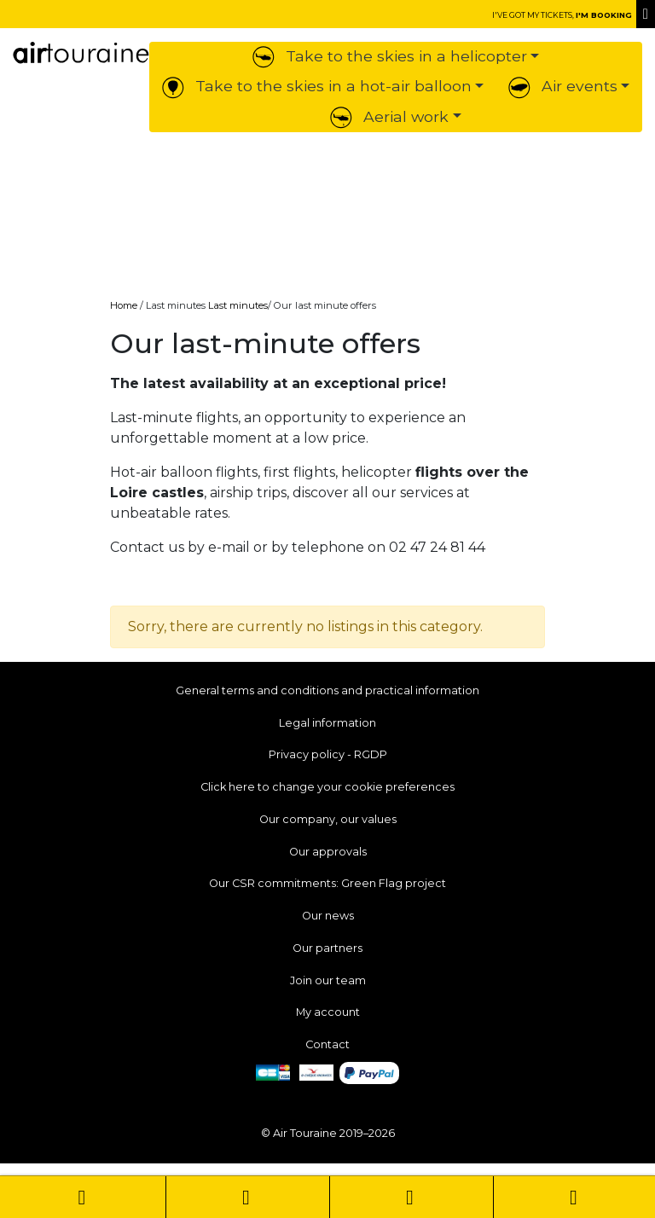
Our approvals (328, 851)
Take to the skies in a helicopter (389, 56)
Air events (562, 86)
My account (328, 1012)
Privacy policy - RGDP (328, 754)
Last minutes (238, 305)
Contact (327, 1044)
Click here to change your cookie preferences (327, 786)
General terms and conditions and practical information (327, 690)
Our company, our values (328, 819)
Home (123, 305)
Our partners (327, 948)
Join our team (328, 980)
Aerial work (389, 116)
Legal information (327, 722)
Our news (328, 915)
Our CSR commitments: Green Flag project (327, 883)
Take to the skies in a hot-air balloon (317, 86)
